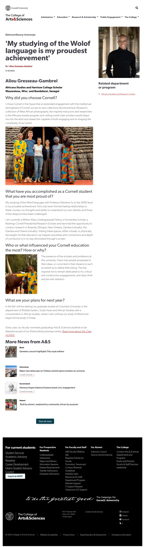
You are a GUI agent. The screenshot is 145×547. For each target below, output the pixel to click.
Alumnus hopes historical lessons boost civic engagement (47, 387)
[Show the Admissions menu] (54, 17)
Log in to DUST (15, 475)
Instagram (125, 512)
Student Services (14, 452)
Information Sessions (49, 464)
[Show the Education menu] (69, 17)
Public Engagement (110, 16)
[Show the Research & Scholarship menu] (97, 17)
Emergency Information (121, 535)
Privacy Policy (69, 535)
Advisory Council (99, 451)
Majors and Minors (48, 460)
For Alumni (96, 447)
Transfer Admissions (49, 470)
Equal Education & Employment (93, 535)
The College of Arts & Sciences (18, 17)
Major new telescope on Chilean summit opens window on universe (52, 370)
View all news (45, 421)
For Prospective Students (48, 449)
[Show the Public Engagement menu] (122, 17)
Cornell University (16, 8)
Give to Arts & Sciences (101, 454)
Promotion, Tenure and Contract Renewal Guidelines (75, 467)
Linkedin (125, 516)
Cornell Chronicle (25, 374)
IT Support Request (74, 486)
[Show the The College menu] (138, 17)
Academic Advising (16, 456)
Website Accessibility (49, 535)
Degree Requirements (50, 467)
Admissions (47, 16)
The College (131, 16)
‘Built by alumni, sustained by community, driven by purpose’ (49, 404)
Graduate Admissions (49, 473)
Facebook (125, 520)
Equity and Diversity (125, 460)
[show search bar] (137, 8)
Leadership (121, 467)
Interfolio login (71, 473)
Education (62, 16)
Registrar (10, 460)
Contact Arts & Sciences (128, 451)
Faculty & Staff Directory (127, 464)
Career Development (16, 464)
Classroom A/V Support (76, 489)
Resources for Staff (73, 476)
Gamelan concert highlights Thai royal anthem (41, 351)
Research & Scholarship (84, 16)
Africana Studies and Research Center (118, 93)
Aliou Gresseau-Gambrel (20, 66)
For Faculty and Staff (75, 447)
